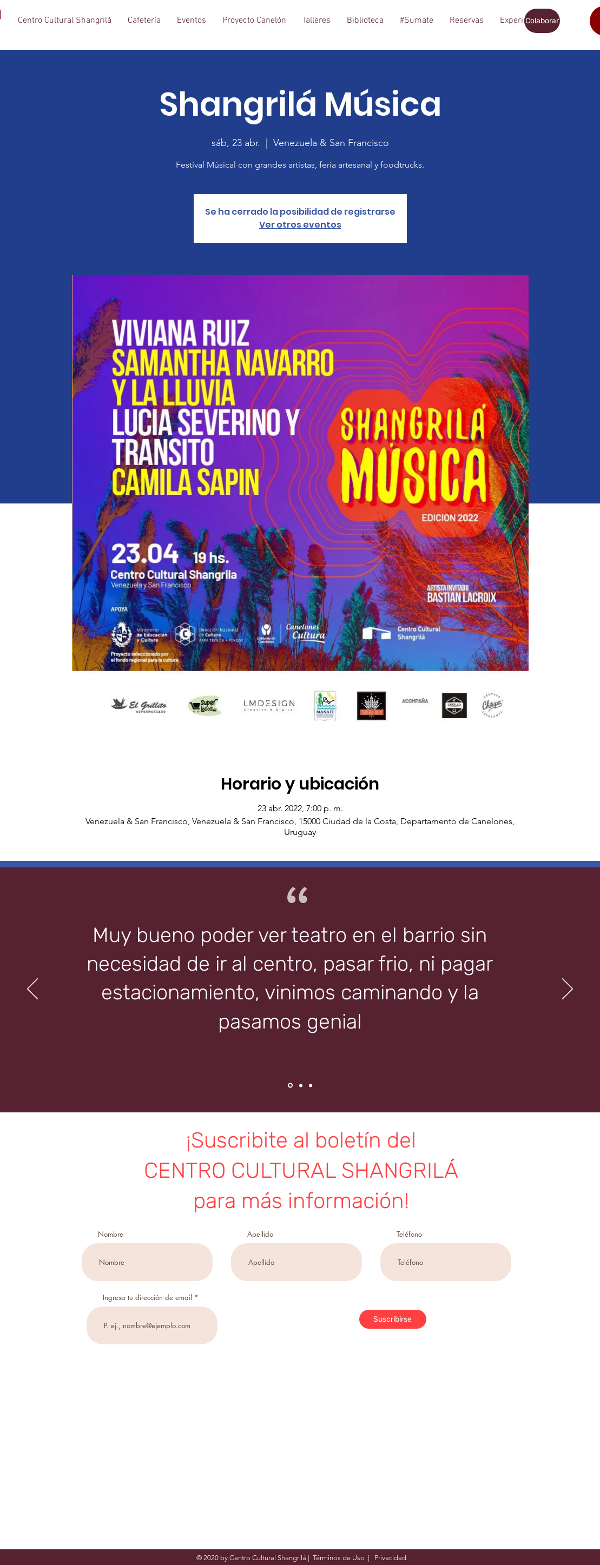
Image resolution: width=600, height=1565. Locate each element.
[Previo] (32, 989)
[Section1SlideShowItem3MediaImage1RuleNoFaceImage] (310, 1085)
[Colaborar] (542, 21)
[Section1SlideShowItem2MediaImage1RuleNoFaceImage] (300, 1085)
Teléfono (409, 1234)
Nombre (110, 1234)
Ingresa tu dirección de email (147, 1297)
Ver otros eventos (300, 224)
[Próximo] (567, 989)
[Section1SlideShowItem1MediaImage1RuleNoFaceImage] (290, 1085)
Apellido (260, 1234)
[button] (65, 21)
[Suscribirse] (392, 1319)
